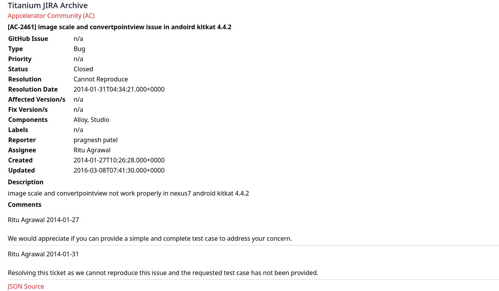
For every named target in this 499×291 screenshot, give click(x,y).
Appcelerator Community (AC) (51, 15)
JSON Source (26, 286)
